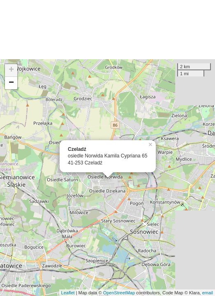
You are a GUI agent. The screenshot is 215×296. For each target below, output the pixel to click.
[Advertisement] (107, 29)
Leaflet (68, 292)
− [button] (11, 83)
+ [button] (11, 70)
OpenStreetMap (119, 292)
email (207, 292)
